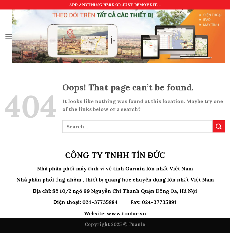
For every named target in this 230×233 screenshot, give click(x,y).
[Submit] (219, 126)
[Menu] (8, 36)
